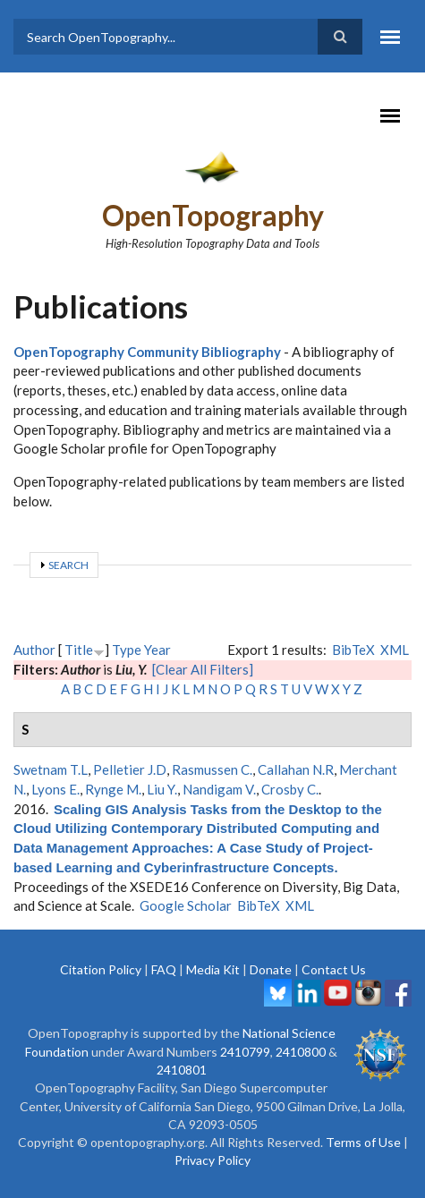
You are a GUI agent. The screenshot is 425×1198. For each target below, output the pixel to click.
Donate (271, 969)
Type (126, 649)
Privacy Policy (212, 1160)
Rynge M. (113, 789)
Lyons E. (55, 789)
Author (34, 649)
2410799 (245, 1051)
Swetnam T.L (50, 769)
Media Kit (213, 969)
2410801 (182, 1069)
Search (68, 565)
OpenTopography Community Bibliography (147, 352)
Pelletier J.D (129, 769)
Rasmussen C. (212, 769)
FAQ (163, 969)
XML (394, 649)
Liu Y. (162, 789)
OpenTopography (213, 215)
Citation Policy (100, 969)
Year (157, 649)
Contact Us (334, 969)
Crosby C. (290, 789)
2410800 (301, 1051)
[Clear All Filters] (202, 669)
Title (78, 649)
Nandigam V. (219, 789)
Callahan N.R (296, 769)
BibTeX (353, 649)
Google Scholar (186, 905)
